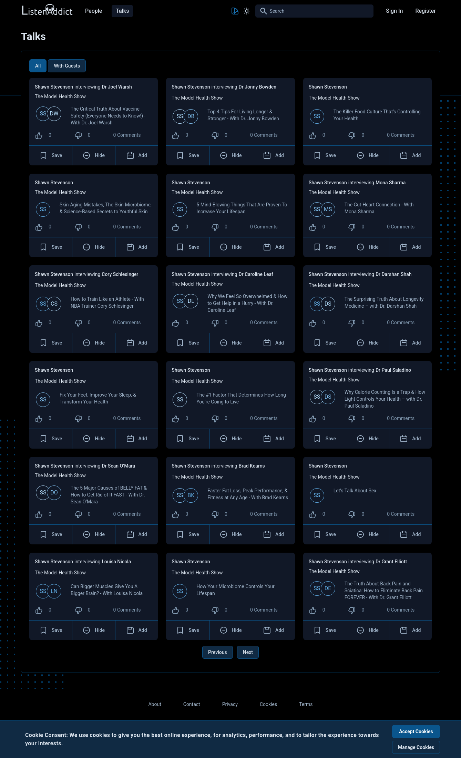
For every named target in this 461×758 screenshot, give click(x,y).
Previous (217, 652)
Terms (306, 704)
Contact (191, 704)
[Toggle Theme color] (234, 11)
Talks (122, 11)
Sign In (394, 11)
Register (425, 11)
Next (248, 652)
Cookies (268, 704)
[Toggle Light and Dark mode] (246, 11)
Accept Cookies (416, 731)
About (154, 704)
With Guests (67, 66)
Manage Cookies (416, 747)
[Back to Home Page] (47, 9)
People (93, 11)
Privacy (230, 704)
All (38, 66)
